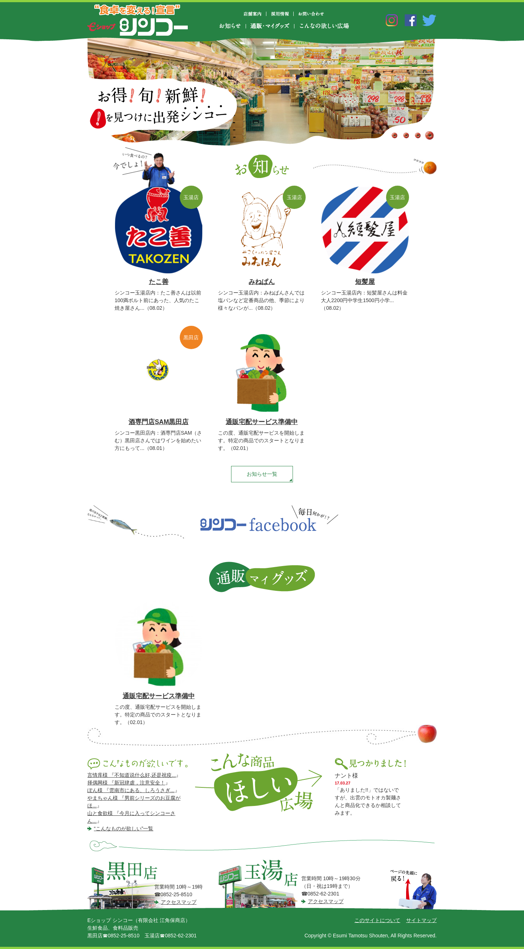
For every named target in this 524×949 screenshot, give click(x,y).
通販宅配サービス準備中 (262, 422)
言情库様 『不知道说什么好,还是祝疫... (131, 775)
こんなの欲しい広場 (324, 26)
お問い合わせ (311, 14)
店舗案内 (255, 14)
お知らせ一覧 (262, 474)
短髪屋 (365, 281)
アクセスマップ (178, 902)
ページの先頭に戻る (413, 890)
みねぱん (262, 281)
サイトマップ (421, 920)
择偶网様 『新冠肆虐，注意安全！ (126, 783)
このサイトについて (377, 920)
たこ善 (158, 281)
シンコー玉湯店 (260, 884)
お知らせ (232, 26)
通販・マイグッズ (270, 26)
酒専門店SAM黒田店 (158, 422)
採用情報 (280, 14)
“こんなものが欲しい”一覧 (123, 828)
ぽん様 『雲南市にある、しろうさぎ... (131, 790)
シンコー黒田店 (129, 884)
